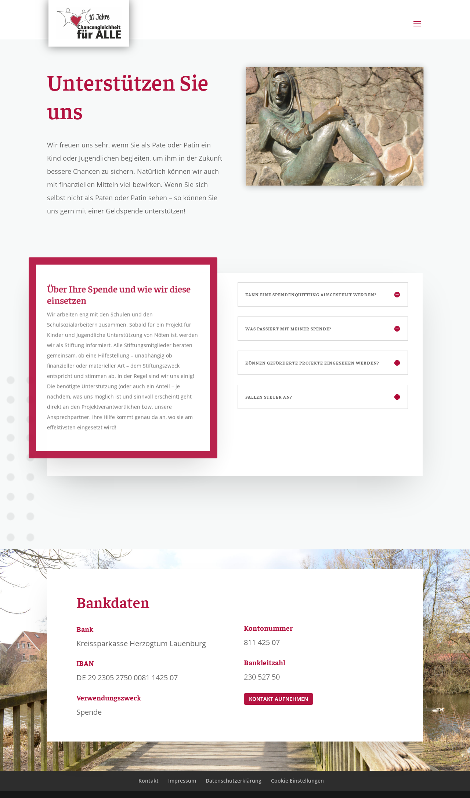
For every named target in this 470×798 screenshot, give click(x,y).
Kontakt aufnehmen (278, 698)
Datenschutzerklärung (233, 780)
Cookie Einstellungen (297, 780)
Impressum (182, 780)
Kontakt (148, 780)
